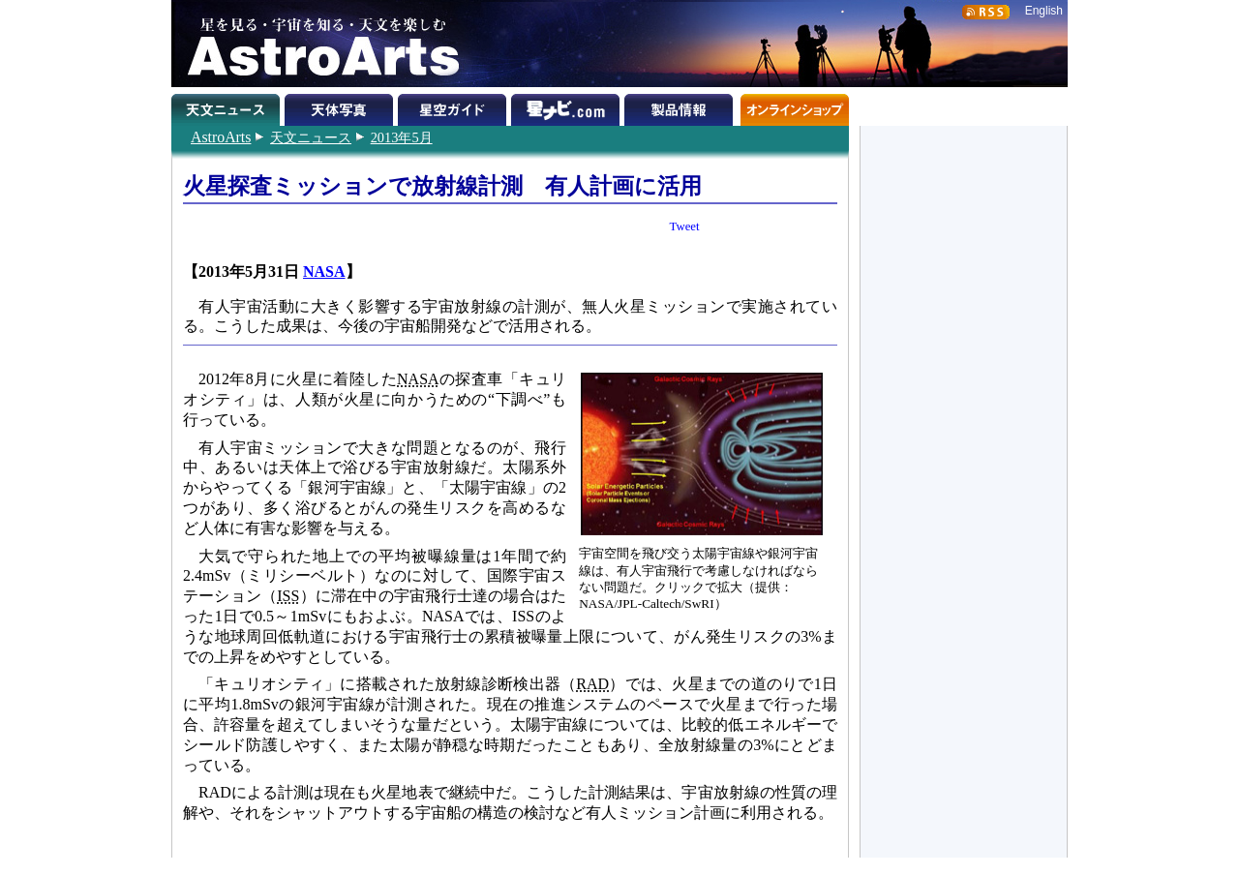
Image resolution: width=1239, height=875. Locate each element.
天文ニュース (310, 137)
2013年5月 (402, 137)
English (1044, 10)
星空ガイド (454, 106)
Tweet (685, 226)
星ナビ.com (567, 106)
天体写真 (341, 106)
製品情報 (681, 106)
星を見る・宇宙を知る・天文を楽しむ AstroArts (316, 43)
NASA (324, 271)
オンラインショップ (794, 106)
